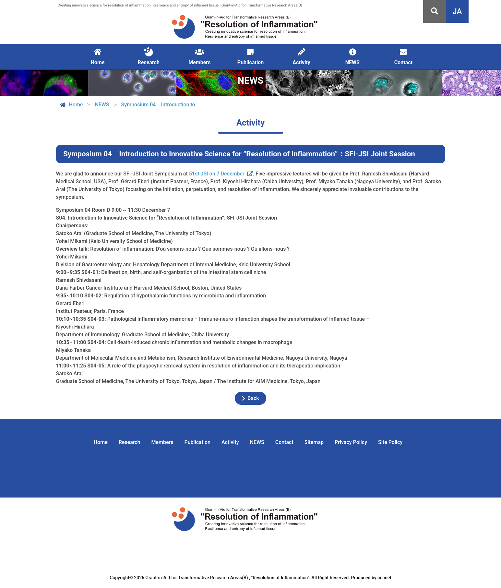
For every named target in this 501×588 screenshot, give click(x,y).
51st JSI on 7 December (217, 174)
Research (129, 442)
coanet (384, 577)
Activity (230, 442)
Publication (197, 442)
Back (250, 398)
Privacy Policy (351, 442)
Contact (284, 442)
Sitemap (314, 442)
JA (457, 11)
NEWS (257, 442)
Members (162, 442)
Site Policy (390, 442)
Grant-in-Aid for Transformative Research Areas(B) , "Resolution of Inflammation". (228, 577)
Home (71, 105)
